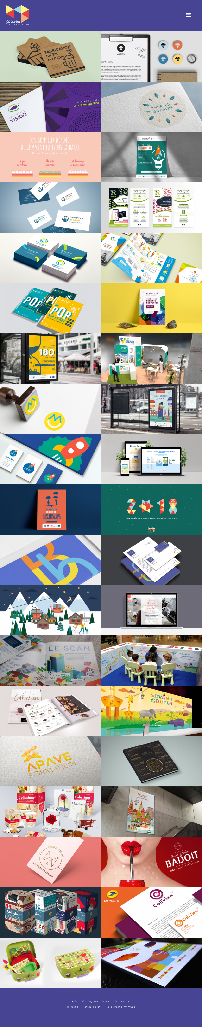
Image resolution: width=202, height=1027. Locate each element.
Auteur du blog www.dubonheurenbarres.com (101, 1001)
